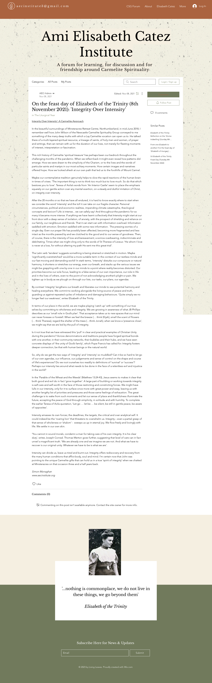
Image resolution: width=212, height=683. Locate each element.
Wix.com (128, 667)
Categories (38, 81)
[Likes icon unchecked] (34, 484)
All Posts (52, 81)
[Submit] (140, 653)
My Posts (66, 81)
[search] (140, 82)
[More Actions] (140, 93)
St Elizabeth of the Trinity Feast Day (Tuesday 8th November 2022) (161, 159)
